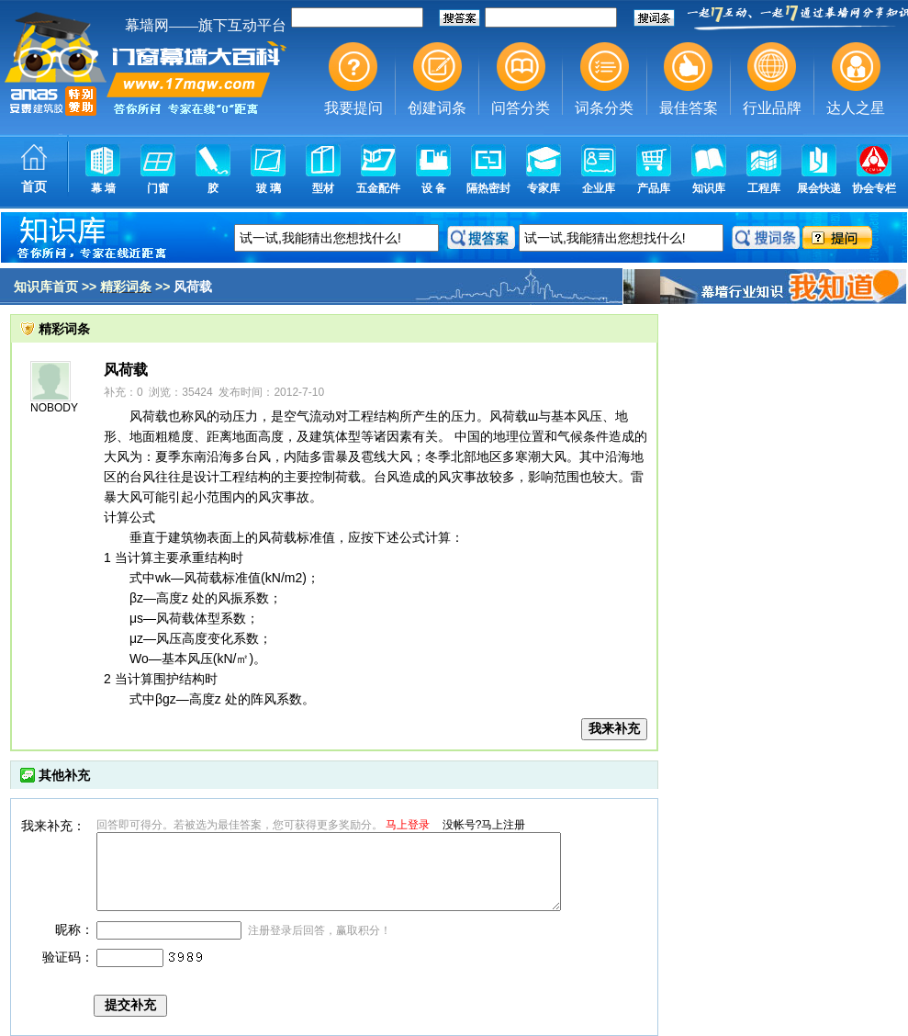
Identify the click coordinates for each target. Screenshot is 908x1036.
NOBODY (54, 407)
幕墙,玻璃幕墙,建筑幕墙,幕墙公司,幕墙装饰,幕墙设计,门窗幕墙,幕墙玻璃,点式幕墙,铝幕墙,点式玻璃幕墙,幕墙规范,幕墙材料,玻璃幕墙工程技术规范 (454, 105)
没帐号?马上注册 (484, 824)
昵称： (74, 929)
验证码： (68, 957)
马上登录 (408, 824)
